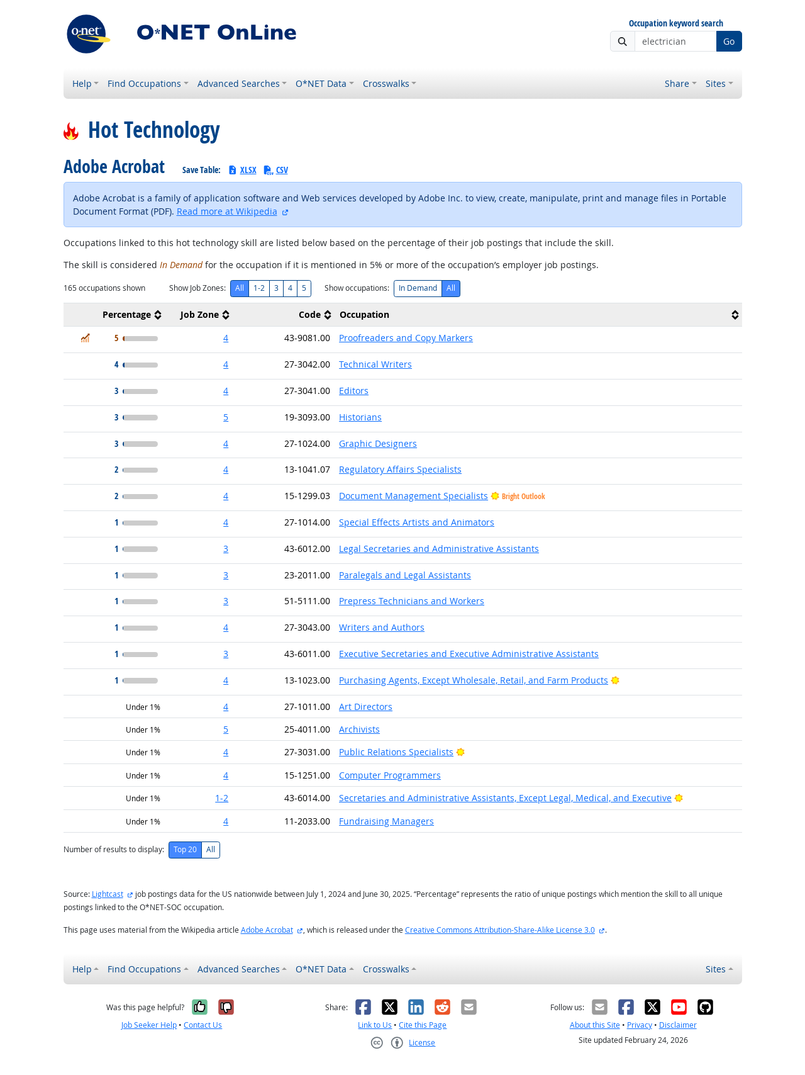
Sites (716, 83)
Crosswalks (386, 83)
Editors (354, 391)
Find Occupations (144, 83)
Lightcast (107, 894)
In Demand (418, 288)
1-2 (259, 288)
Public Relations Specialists (396, 752)
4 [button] (225, 338)
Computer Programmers (390, 775)
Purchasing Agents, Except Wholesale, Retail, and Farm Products (473, 680)
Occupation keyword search (676, 23)
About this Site (595, 1025)
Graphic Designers (378, 443)
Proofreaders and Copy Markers (406, 338)
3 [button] (225, 548)
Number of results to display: (114, 849)
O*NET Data (321, 83)
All (239, 288)
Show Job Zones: (197, 288)
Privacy (639, 1025)
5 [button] (225, 417)
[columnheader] (114, 315)
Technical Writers (375, 364)
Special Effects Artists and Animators (416, 522)
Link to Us (375, 1025)
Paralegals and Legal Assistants (405, 575)
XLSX (242, 170)
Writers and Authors (382, 627)
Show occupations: (357, 288)
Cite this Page (423, 1025)
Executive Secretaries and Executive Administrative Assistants (469, 654)
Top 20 (185, 849)
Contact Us (203, 1025)
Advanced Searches (238, 83)
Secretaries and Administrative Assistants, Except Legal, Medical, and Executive (505, 798)
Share (677, 83)
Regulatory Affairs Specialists (400, 469)
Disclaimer (678, 1025)
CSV (275, 170)
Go (729, 41)
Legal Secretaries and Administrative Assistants (439, 548)
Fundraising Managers (386, 821)
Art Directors (365, 706)
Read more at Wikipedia (227, 211)
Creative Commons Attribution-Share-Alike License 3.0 (500, 930)
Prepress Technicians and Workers (411, 601)
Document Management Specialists (413, 496)
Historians (360, 417)
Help (82, 83)
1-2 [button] (221, 798)
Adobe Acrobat (267, 930)
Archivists (359, 729)
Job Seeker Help (149, 1025)
